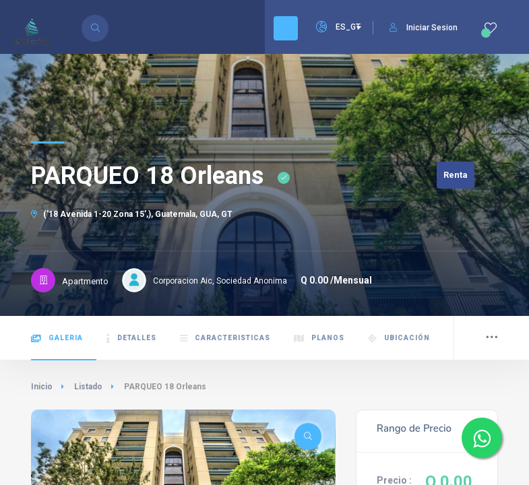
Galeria (57, 338)
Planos (319, 338)
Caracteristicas (225, 338)
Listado (88, 386)
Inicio (42, 386)
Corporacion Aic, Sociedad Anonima (220, 281)
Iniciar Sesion (424, 27)
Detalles (131, 338)
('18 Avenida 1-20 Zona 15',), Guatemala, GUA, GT (131, 214)
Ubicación (399, 338)
